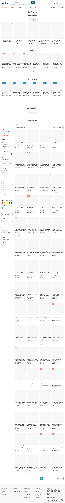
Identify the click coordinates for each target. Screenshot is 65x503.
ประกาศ (25, 492)
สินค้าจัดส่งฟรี (32, 79)
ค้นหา (33, 2)
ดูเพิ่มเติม (32, 71)
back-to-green (54, 253)
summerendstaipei (30, 297)
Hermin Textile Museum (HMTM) (58, 318)
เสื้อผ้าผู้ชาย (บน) (9, 124)
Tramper (55, 145)
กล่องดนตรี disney (24, 4)
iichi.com (37, 497)
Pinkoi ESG (38, 492)
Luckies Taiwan (18, 297)
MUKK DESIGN (36, 66)
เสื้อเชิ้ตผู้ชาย (32, 19)
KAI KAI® (31, 145)
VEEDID (54, 66)
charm (29, 4)
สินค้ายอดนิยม (32, 15)
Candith (53, 188)
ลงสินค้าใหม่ (32, 50)
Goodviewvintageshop (27, 66)
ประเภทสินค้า (3, 489)
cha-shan (41, 340)
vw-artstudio (54, 297)
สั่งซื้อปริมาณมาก (27, 491)
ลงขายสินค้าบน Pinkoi (45, 3)
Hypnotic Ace (17, 232)
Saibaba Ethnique (5, 66)
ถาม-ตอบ (25, 489)
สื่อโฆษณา (37, 491)
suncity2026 (42, 275)
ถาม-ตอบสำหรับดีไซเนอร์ (17, 491)
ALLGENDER (17, 167)
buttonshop (17, 318)
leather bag (13, 4)
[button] (11, 154)
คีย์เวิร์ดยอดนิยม (32, 109)
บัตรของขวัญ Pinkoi (4, 492)
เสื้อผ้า (2, 124)
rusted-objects (30, 340)
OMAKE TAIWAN (30, 232)
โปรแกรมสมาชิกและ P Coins (27, 498)
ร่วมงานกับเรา (38, 495)
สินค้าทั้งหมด (32, 121)
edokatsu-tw (29, 210)
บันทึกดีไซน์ (3, 491)
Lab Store (18, 145)
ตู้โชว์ (2, 495)
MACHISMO (42, 210)
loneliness (41, 188)
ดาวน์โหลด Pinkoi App (53, 500)
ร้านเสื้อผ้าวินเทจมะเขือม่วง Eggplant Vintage (47, 253)
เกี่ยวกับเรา (37, 489)
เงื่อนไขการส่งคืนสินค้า (27, 495)
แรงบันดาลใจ (3, 494)
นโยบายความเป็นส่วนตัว (28, 494)
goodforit (41, 318)
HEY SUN (54, 167)
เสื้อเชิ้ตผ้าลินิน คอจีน (32, 112)
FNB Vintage (45, 95)
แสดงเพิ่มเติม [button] (4, 174)
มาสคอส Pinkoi (38, 494)
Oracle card (18, 4)
